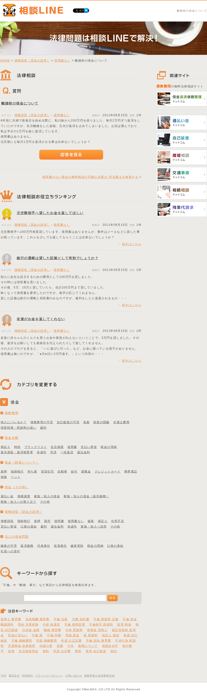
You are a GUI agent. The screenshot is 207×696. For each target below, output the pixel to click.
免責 (86, 422)
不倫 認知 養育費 (98, 640)
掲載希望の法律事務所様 (99, 675)
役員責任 (60, 545)
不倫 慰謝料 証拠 (106, 619)
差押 (4, 471)
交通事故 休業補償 (21, 646)
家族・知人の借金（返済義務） (86, 496)
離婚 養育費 (52, 630)
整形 (78, 651)
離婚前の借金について (19, 103)
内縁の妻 (46, 646)
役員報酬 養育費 (37, 619)
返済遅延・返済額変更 (17, 452)
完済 (53, 452)
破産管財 (77, 545)
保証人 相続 (110, 635)
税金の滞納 (109, 447)
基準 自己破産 (96, 651)
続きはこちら (132, 244)
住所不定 (117, 521)
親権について (88, 646)
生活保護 (57, 447)
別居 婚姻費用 (46, 640)
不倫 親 (37, 635)
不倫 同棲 (54, 635)
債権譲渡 (23, 496)
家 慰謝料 (91, 635)
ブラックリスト (35, 447)
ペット (15, 477)
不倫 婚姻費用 (21, 640)
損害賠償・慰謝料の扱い (18, 427)
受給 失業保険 (28, 624)
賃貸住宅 (47, 471)
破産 (91, 521)
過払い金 (7, 496)
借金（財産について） (22, 462)
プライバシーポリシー (49, 675)
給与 (74, 471)
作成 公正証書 (71, 640)
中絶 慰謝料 (74, 630)
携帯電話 (130, 471)
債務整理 (12, 413)
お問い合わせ (73, 675)
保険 (4, 477)
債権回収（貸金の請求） (32, 60)
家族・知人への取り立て (18, 501)
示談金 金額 (30, 630)
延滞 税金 (124, 624)
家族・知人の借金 (47, 496)
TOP (4, 675)
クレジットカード (108, 471)
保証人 (5, 447)
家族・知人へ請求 (94, 526)
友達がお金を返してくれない (41, 319)
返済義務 (27, 545)
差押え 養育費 (11, 619)
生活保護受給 (28, 651)
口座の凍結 (28, 526)
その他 (45, 501)
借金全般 (12, 438)
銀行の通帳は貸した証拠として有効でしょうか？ (57, 258)
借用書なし (62, 60)
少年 (70, 646)
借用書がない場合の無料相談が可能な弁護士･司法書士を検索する (90, 177)
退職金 (86, 471)
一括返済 (67, 452)
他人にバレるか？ (14, 422)
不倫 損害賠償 (74, 624)
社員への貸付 (10, 551)
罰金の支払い (17, 635)
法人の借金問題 (17, 536)
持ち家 (32, 471)
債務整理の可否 (41, 422)
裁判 (43, 427)
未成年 (41, 452)
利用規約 (27, 675)
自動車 (62, 471)
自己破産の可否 (68, 422)
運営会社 (14, 675)
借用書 (72, 447)
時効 (17, 447)
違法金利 (83, 452)
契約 (113, 651)
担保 (11, 651)
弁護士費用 (121, 422)
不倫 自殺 (61, 619)
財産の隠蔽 (101, 422)
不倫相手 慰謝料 (101, 624)
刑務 (60, 646)
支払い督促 (89, 447)
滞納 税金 (72, 635)
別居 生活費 (62, 651)
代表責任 (43, 545)
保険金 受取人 (97, 630)
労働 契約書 (80, 619)
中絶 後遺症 (51, 624)
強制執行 (17, 471)
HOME (5, 60)
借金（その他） (17, 487)
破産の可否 (9, 545)
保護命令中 (110, 646)
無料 (46, 651)
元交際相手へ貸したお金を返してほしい (50, 213)
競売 (47, 521)
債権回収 (7, 521)
